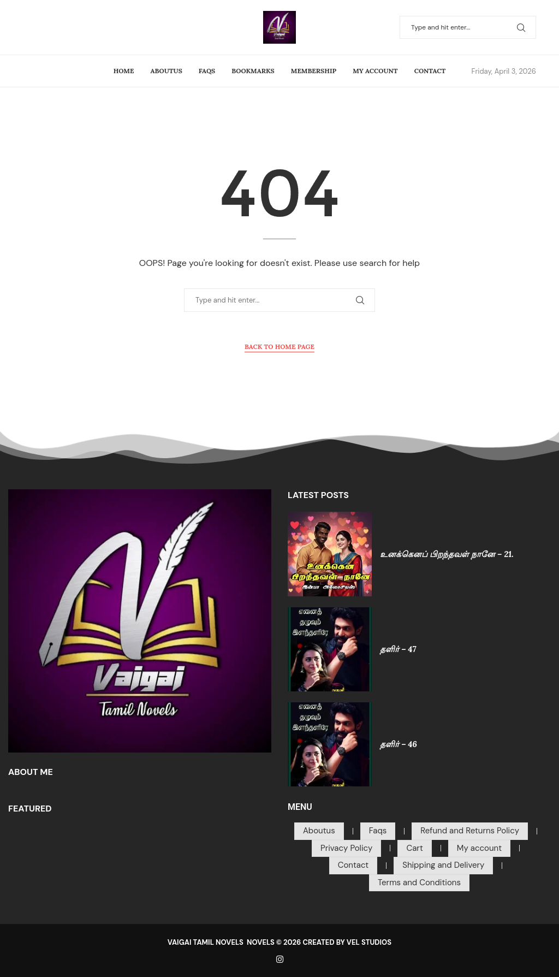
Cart (414, 848)
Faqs (207, 71)
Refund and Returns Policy (469, 830)
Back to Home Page (279, 346)
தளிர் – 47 (398, 649)
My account (375, 71)
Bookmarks (252, 71)
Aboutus (166, 71)
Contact (430, 71)
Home (124, 71)
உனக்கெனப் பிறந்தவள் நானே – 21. (447, 554)
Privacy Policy (346, 848)
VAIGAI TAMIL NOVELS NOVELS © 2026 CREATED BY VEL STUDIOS (279, 942)
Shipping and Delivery (443, 865)
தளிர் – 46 (398, 744)
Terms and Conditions (419, 882)
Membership (314, 71)
